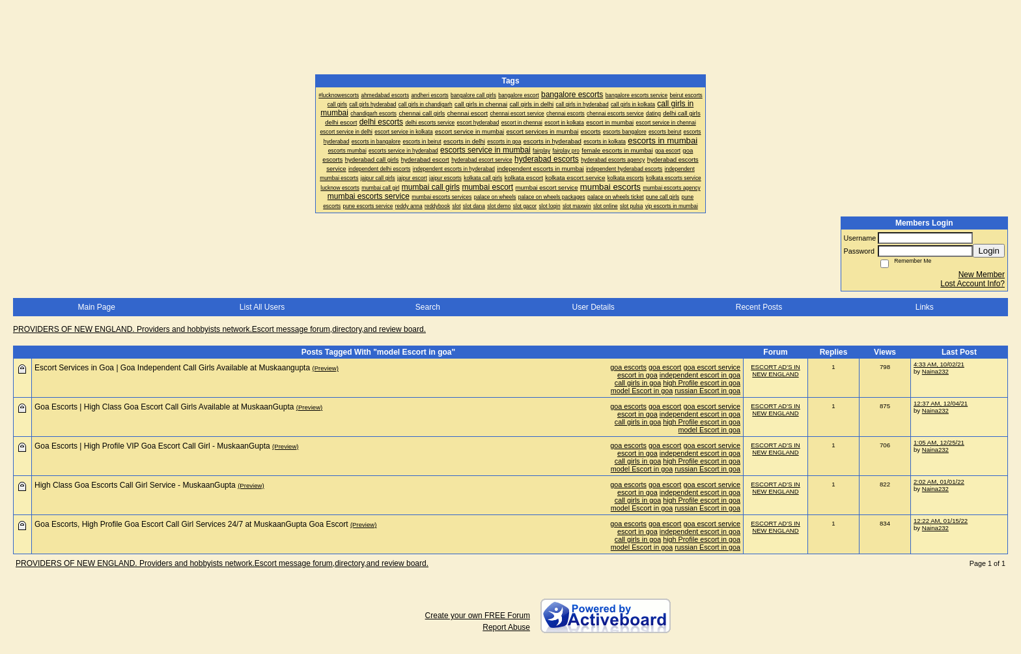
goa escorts (628, 367)
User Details (593, 307)
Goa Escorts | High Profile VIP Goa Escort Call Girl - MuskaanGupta (152, 446)
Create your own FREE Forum (477, 615)
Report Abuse (506, 627)
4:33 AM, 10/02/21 (939, 364)
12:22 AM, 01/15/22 (941, 520)
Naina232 (935, 371)
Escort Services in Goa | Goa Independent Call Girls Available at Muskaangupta (172, 367)
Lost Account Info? (972, 283)
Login (989, 251)
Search (427, 307)
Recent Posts (759, 307)
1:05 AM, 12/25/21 (939, 442)
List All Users (262, 307)
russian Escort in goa (707, 390)
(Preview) (325, 368)
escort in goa (637, 375)
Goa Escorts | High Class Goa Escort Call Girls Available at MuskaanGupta (164, 406)
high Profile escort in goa (701, 383)
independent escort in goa (700, 375)
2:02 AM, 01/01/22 (939, 481)
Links (925, 307)
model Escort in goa (642, 390)
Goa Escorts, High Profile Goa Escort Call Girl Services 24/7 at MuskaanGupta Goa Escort (191, 524)
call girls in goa (638, 383)
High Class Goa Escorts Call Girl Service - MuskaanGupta (135, 485)
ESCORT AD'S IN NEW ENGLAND (775, 370)
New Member (981, 274)
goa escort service (711, 367)
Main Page (96, 307)
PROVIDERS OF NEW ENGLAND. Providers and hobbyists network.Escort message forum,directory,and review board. (219, 329)
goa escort (665, 367)
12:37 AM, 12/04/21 (941, 403)
